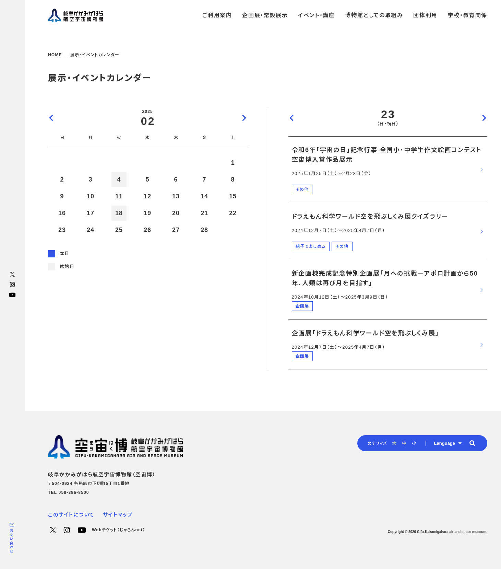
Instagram (12, 284)
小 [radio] (414, 443)
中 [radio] (404, 443)
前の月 (51, 118)
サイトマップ (118, 515)
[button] (472, 443)
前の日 (292, 118)
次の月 (244, 118)
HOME (55, 55)
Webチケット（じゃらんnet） (118, 529)
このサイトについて (71, 515)
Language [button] (444, 443)
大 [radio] (394, 443)
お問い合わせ (11, 541)
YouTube (12, 295)
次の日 (484, 118)
